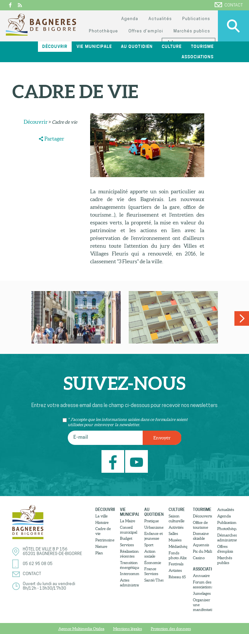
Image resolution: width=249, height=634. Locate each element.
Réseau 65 (177, 577)
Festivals (176, 564)
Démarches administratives (226, 537)
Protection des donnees (171, 629)
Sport (148, 545)
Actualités (160, 19)
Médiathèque (178, 546)
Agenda (129, 19)
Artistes (175, 570)
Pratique (151, 521)
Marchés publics (191, 31)
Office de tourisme (200, 524)
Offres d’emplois (225, 548)
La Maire (127, 521)
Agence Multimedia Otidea (81, 629)
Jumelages (202, 593)
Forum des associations (202, 584)
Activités (176, 527)
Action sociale (150, 553)
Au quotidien (136, 46)
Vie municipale (94, 46)
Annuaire (201, 575)
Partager (54, 139)
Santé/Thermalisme (153, 580)
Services (127, 545)
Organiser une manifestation (202, 605)
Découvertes (202, 516)
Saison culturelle (176, 518)
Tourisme (202, 46)
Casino (199, 558)
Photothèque (103, 31)
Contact (229, 4)
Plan (99, 553)
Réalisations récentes (129, 553)
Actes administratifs (129, 582)
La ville (101, 516)
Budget (126, 538)
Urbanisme (153, 527)
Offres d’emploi (145, 31)
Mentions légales (127, 629)
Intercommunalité (129, 574)
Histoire (102, 522)
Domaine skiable (201, 535)
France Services (151, 571)
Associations (198, 56)
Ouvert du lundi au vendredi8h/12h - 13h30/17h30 (49, 586)
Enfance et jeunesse (153, 535)
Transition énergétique (129, 565)
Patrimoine (104, 540)
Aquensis (201, 545)
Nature (101, 546)
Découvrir (54, 46)
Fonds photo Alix (178, 555)
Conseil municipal (128, 529)
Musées (175, 540)
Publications (196, 19)
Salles (173, 533)
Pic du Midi (202, 551)
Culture (172, 46)
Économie (152, 562)
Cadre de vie (103, 531)
